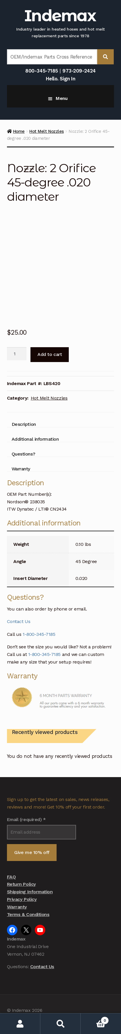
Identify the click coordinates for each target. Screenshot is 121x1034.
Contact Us (18, 621)
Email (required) (26, 819)
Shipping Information (30, 891)
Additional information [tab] (35, 439)
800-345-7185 (41, 71)
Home (19, 131)
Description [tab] (24, 424)
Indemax (59, 15)
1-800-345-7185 (39, 634)
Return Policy (21, 884)
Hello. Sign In (60, 79)
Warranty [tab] (21, 469)
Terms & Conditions (28, 914)
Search (60, 1023)
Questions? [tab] (23, 454)
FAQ (11, 877)
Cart (95, 1019)
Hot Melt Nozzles (46, 131)
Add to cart (49, 354)
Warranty (17, 907)
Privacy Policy (22, 899)
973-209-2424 (78, 71)
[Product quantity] (17, 354)
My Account (20, 1023)
